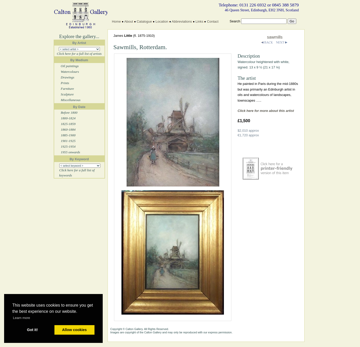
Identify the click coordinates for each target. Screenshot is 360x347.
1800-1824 (68, 118)
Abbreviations (182, 21)
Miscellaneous (71, 100)
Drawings (67, 77)
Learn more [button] (21, 318)
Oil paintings (70, 66)
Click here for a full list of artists (79, 54)
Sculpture (67, 94)
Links (199, 21)
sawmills (274, 37)
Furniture (67, 89)
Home (116, 21)
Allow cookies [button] (74, 330)
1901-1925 (68, 141)
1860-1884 (68, 129)
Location (162, 21)
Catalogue (144, 21)
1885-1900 (68, 135)
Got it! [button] (32, 330)
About (128, 21)
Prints (65, 83)
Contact (213, 21)
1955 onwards (70, 152)
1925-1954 (68, 146)
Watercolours (70, 72)
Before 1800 (69, 112)
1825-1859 (68, 124)
